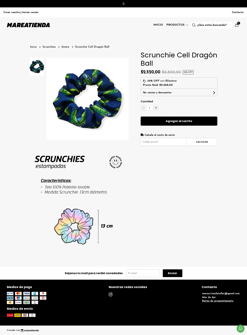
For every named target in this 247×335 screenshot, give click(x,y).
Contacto (238, 12)
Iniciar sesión (30, 12)
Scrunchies (49, 47)
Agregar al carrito (179, 121)
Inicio (158, 25)
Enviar (172, 273)
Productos (177, 25)
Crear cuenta (11, 12)
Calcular (202, 141)
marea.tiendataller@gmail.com (221, 293)
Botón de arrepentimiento (217, 301)
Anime (65, 47)
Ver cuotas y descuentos (157, 92)
